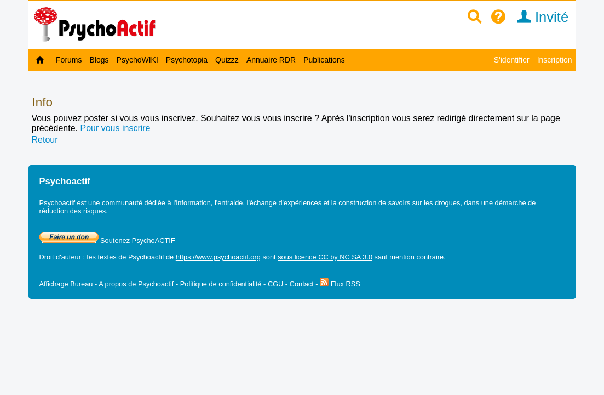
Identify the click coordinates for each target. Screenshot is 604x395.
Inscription (554, 59)
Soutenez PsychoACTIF (107, 240)
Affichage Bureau (66, 284)
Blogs (99, 59)
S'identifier (512, 59)
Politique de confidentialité (221, 284)
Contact (302, 284)
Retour (45, 139)
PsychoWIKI (137, 59)
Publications (324, 59)
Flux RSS (340, 284)
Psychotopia (187, 59)
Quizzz (227, 59)
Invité (539, 17)
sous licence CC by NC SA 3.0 (325, 257)
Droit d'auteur (60, 257)
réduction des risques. (73, 211)
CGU (275, 284)
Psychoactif (146, 257)
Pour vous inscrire (115, 128)
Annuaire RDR (271, 59)
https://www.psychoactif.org (218, 257)
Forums (69, 59)
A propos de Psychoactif (136, 284)
